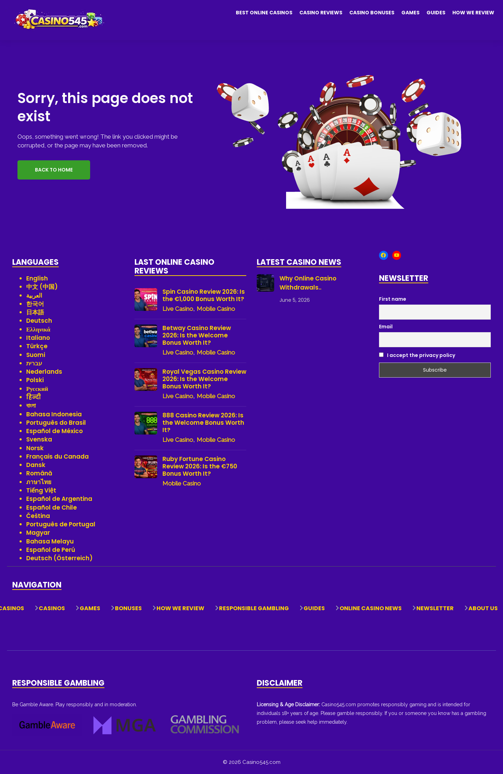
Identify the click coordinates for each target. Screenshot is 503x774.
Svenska (39, 439)
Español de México (54, 431)
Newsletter (435, 608)
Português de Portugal (60, 524)
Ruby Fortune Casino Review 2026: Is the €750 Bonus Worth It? (199, 466)
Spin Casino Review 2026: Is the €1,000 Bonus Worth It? (203, 295)
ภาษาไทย (38, 482)
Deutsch (39, 320)
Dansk (35, 465)
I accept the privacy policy (417, 355)
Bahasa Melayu (50, 541)
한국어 (35, 304)
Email (386, 326)
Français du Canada (57, 456)
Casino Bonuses (371, 12)
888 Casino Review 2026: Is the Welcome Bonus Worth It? (203, 423)
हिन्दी (33, 397)
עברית (34, 363)
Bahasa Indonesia (54, 414)
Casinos (52, 608)
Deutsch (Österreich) (59, 558)
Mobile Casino (216, 308)
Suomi (35, 355)
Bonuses (128, 608)
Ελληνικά (38, 329)
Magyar (38, 532)
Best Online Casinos (264, 12)
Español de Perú (50, 550)
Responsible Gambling (254, 608)
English (37, 278)
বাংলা (31, 405)
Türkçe (37, 346)
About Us (483, 608)
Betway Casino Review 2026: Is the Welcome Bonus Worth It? (196, 335)
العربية (34, 295)
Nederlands (44, 371)
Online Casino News (371, 608)
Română (39, 473)
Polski (35, 380)
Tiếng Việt (41, 490)
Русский (37, 389)
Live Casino (177, 308)
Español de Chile (51, 507)
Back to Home (54, 169)
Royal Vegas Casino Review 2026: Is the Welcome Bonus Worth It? (204, 379)
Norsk (35, 448)
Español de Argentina (59, 499)
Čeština (38, 516)
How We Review (473, 12)
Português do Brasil (56, 422)
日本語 (35, 312)
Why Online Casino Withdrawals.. (307, 283)
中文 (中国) (42, 287)
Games (410, 12)
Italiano (38, 338)
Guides (436, 12)
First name (392, 298)
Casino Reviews (320, 12)
